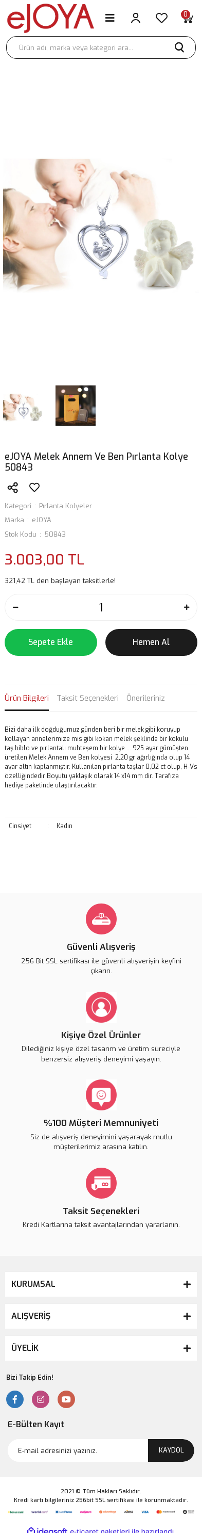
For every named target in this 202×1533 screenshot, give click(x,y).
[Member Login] (135, 18)
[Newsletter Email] (101, 1450)
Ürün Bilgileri (27, 698)
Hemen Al (151, 642)
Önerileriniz (145, 698)
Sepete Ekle (50, 642)
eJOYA (41, 519)
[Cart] (187, 18)
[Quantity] (101, 607)
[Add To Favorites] (34, 487)
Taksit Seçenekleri (88, 698)
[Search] (101, 47)
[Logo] (50, 18)
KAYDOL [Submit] (171, 1450)
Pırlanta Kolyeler (65, 506)
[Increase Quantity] (186, 607)
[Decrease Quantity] (15, 607)
